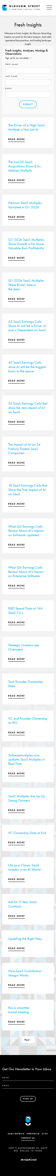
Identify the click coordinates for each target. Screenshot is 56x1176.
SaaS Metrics (16, 1133)
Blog (45, 1133)
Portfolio (33, 1133)
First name (11, 64)
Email (8, 88)
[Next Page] (28, 1039)
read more (16, 139)
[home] (23, 8)
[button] (49, 8)
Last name (11, 76)
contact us (28, 1138)
